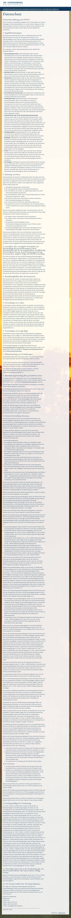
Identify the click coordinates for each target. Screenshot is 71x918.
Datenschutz (61, 913)
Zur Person (10, 8)
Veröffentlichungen (41, 8)
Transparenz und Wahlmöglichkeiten (33, 349)
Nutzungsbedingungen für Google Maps (14, 347)
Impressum (54, 913)
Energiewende (30, 8)
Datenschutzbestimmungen (14, 351)
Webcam (56, 8)
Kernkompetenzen (19, 8)
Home (4, 8)
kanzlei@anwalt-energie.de (29, 382)
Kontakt (50, 8)
